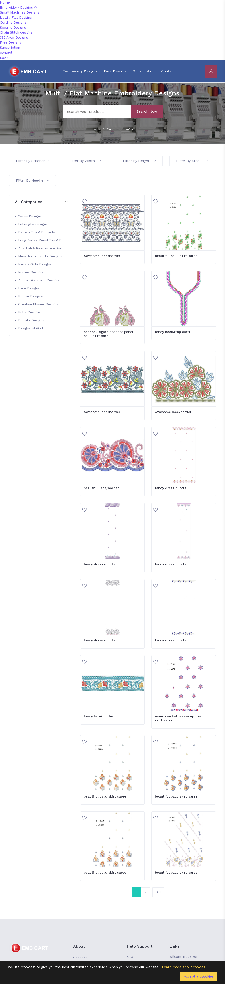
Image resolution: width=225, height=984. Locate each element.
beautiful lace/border (101, 488)
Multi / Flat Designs (16, 18)
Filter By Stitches (32, 161)
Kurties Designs (30, 272)
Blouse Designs (30, 296)
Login (4, 58)
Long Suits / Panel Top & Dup (42, 240)
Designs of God (30, 328)
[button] (41, 202)
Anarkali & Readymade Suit (40, 248)
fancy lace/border (98, 716)
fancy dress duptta (170, 488)
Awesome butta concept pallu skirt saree (180, 718)
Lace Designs (29, 288)
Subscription (10, 48)
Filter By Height (139, 161)
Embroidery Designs (18, 8)
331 (158, 892)
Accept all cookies (199, 976)
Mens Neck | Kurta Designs (40, 256)
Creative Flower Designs (38, 304)
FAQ (130, 957)
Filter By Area (192, 161)
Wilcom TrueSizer (183, 957)
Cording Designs (13, 22)
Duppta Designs (31, 320)
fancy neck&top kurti (172, 332)
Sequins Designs (13, 28)
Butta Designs (29, 312)
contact (6, 53)
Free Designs (10, 42)
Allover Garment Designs (38, 280)
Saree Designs (30, 216)
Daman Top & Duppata (36, 232)
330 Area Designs (14, 38)
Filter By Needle (32, 180)
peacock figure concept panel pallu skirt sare (108, 334)
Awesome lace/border (102, 256)
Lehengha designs (33, 224)
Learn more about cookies (183, 967)
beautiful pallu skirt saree (176, 256)
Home (5, 2)
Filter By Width (85, 161)
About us (80, 957)
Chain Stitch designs (16, 32)
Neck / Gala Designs (35, 264)
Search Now (146, 111)
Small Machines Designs (19, 12)
